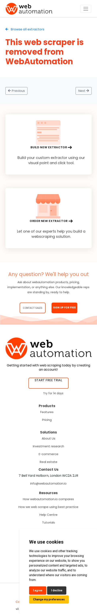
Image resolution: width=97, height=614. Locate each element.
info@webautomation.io (48, 483)
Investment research (48, 446)
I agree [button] (37, 590)
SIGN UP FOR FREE (64, 307)
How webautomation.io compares (48, 499)
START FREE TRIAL (48, 380)
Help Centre (48, 515)
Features (47, 412)
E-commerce (48, 454)
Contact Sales (32, 308)
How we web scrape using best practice (48, 507)
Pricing (47, 420)
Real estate (48, 462)
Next (83, 90)
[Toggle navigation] (85, 9)
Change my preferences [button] (49, 599)
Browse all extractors (24, 29)
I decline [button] (56, 590)
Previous (16, 90)
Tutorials (48, 522)
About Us (48, 438)
